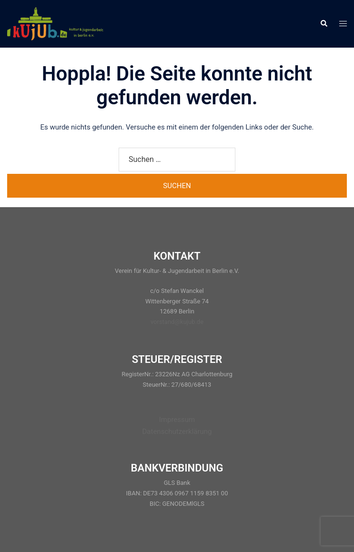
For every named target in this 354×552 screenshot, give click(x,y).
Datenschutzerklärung (177, 431)
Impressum (177, 419)
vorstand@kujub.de (177, 321)
